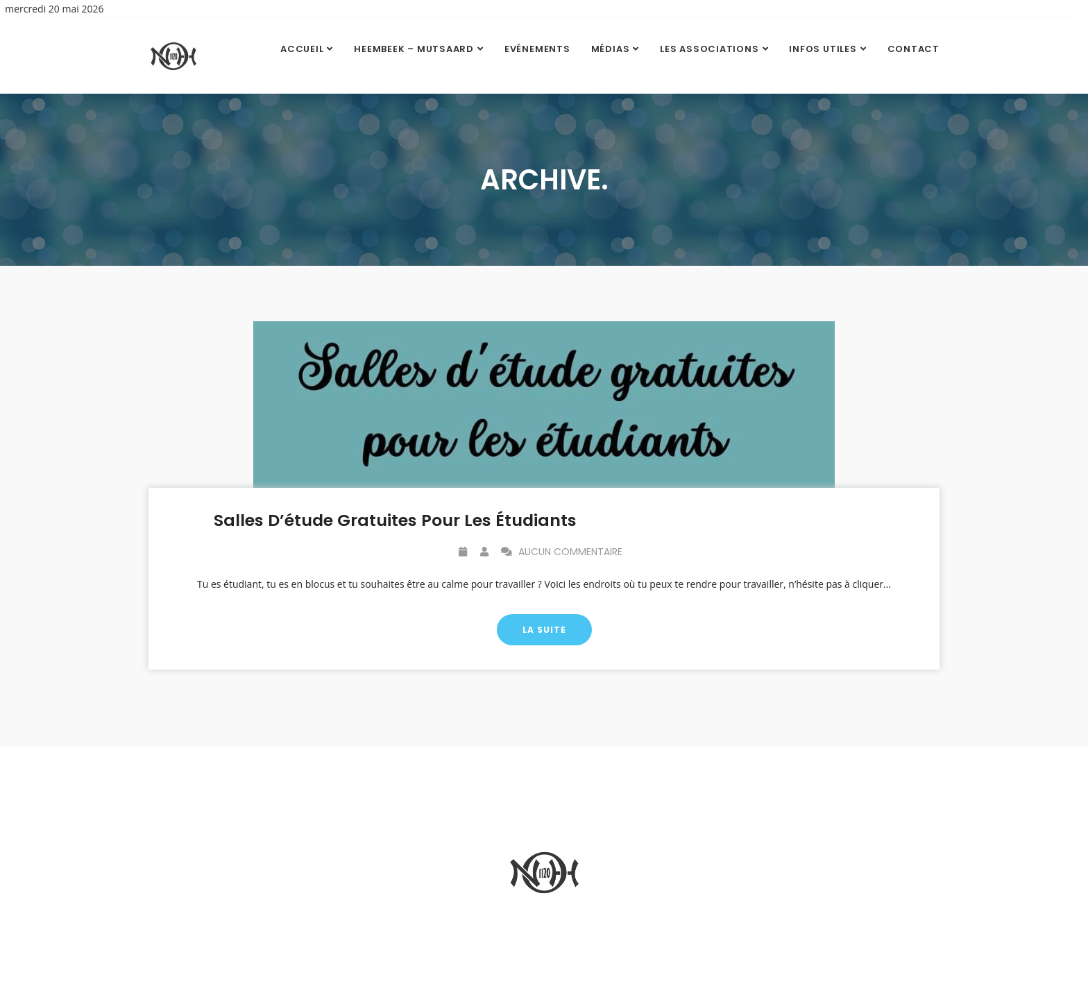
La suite (544, 630)
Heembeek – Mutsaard (414, 49)
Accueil (301, 49)
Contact (913, 49)
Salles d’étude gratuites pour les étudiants (395, 520)
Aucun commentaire (561, 552)
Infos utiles (822, 49)
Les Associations (709, 49)
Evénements (537, 49)
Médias (610, 49)
